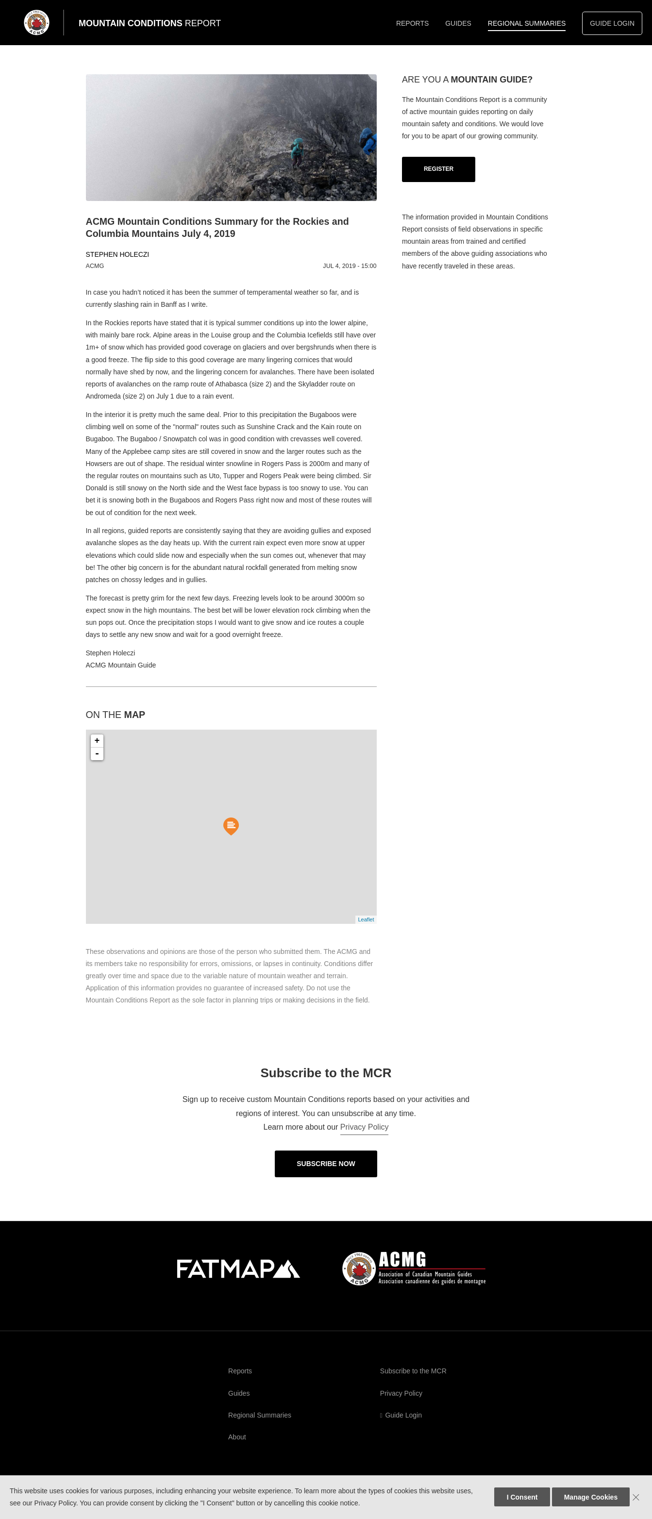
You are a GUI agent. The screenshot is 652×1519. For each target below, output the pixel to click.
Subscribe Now (326, 1164)
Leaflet (366, 919)
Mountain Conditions (150, 23)
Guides (458, 23)
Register (438, 169)
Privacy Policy (364, 1127)
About (237, 1437)
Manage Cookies (591, 1497)
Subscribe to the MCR (413, 1371)
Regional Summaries (527, 23)
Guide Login (612, 23)
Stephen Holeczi (118, 254)
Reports (412, 23)
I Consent (522, 1497)
